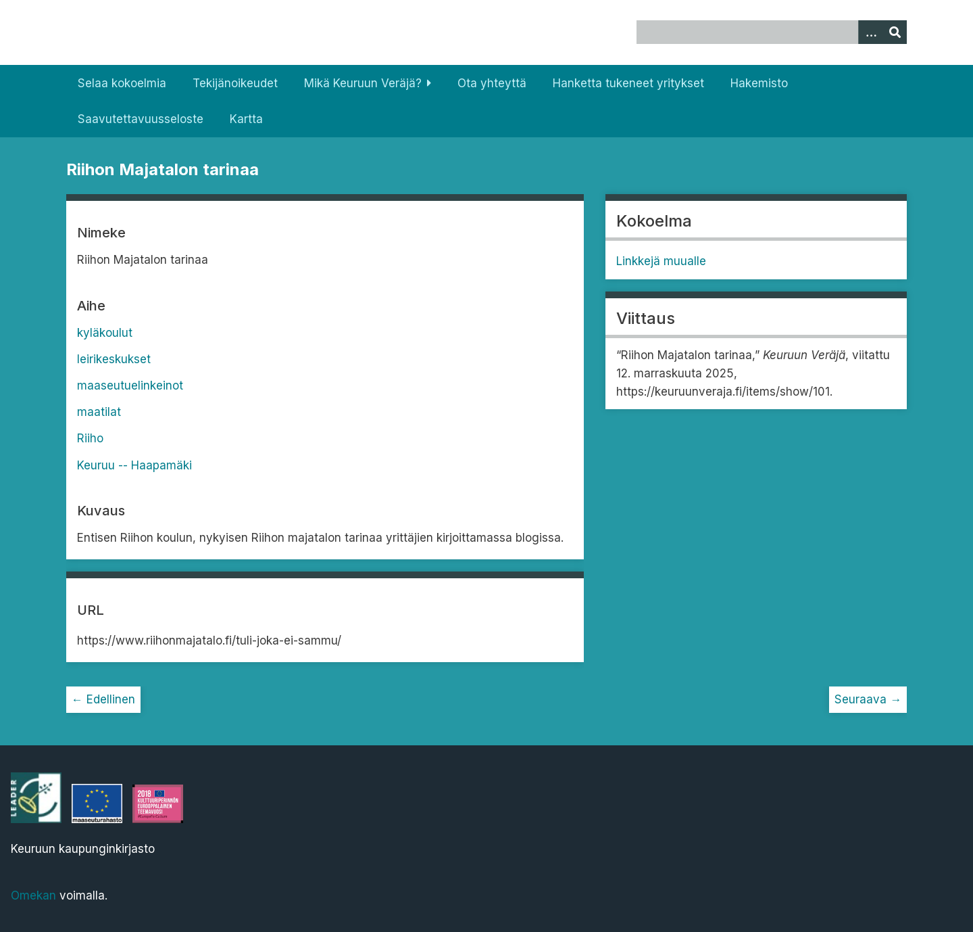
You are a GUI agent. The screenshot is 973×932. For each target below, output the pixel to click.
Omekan (33, 895)
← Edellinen (103, 699)
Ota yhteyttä (491, 83)
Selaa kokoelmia (122, 83)
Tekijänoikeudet (235, 83)
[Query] (772, 32)
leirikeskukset (114, 359)
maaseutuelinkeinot (130, 385)
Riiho (90, 438)
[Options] (870, 32)
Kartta (246, 119)
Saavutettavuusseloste (140, 119)
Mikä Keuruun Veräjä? (363, 83)
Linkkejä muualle (661, 261)
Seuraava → (867, 699)
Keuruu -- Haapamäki (134, 465)
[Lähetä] (894, 32)
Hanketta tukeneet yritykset (628, 83)
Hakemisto (759, 83)
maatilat (99, 412)
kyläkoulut (104, 333)
